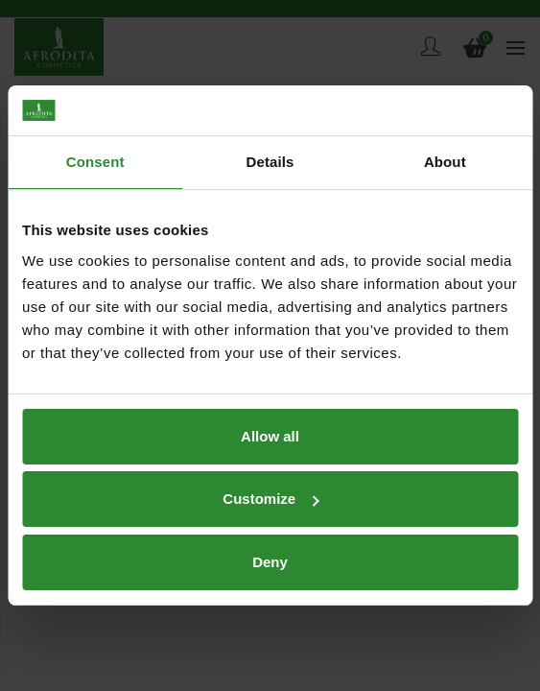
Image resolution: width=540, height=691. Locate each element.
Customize (270, 498)
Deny (270, 562)
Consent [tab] (95, 162)
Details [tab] (270, 162)
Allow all (270, 436)
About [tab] (445, 162)
